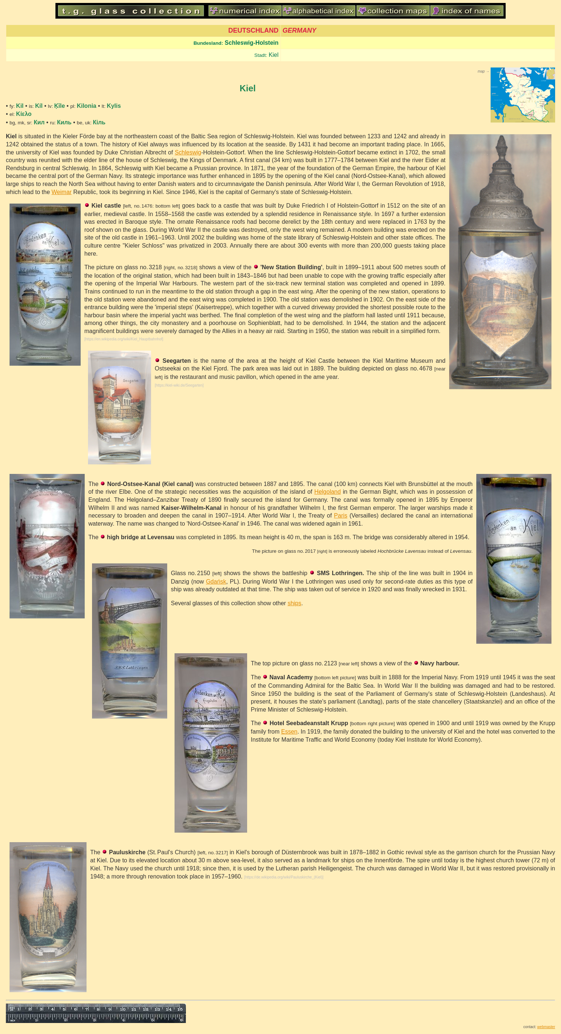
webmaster (546, 1027)
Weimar (62, 192)
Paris (340, 515)
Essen (289, 731)
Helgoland (327, 492)
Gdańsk (216, 581)
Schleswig (188, 152)
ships (294, 603)
